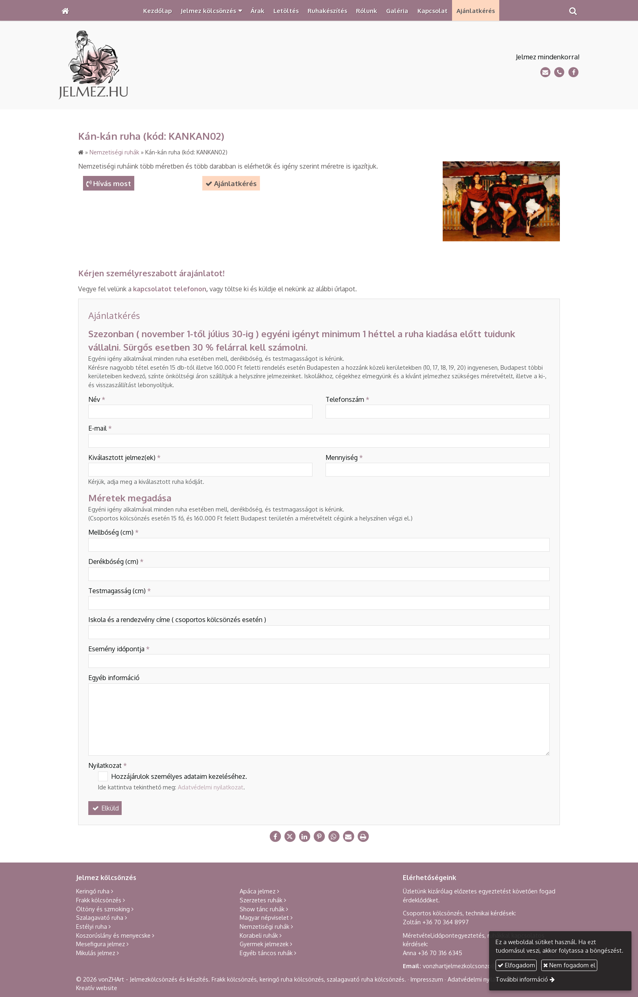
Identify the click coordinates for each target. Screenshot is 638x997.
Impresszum (427, 979)
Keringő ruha (92, 891)
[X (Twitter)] (289, 836)
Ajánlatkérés (231, 183)
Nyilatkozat (107, 765)
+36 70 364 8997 (445, 921)
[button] (572, 10)
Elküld (105, 808)
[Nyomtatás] (362, 836)
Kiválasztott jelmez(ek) (124, 457)
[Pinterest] (319, 836)
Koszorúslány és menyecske (113, 935)
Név (96, 399)
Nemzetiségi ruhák (264, 926)
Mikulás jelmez (95, 952)
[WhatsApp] (333, 836)
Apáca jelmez (257, 891)
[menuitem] (157, 10)
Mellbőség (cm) (113, 532)
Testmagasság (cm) (119, 591)
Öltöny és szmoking (103, 908)
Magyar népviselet (264, 917)
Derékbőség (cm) (116, 561)
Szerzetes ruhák (261, 900)
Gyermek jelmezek (264, 943)
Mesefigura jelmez (100, 943)
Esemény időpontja (119, 649)
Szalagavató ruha (99, 917)
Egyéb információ (114, 678)
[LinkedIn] (304, 836)
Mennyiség (344, 457)
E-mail (100, 428)
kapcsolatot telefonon (169, 289)
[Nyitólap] (65, 10)
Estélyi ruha (91, 926)
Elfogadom (516, 965)
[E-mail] (545, 72)
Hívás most (108, 183)
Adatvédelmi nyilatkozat (210, 787)
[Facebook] (573, 72)
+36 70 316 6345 (440, 952)
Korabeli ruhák (259, 935)
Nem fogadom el (569, 965)
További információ (522, 979)
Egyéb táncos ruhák (266, 952)
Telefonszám (347, 399)
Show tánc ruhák (262, 908)
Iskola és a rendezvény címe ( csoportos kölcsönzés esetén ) (177, 620)
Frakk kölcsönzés (98, 900)
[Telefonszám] (559, 72)
